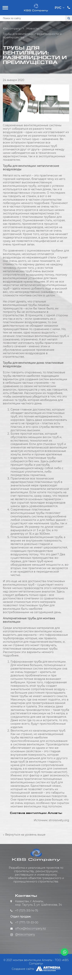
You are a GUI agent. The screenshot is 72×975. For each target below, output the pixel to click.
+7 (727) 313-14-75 (26, 910)
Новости (32, 28)
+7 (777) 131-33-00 (26, 922)
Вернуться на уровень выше (25, 834)
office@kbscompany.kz (30, 928)
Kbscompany (12, 28)
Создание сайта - (36, 969)
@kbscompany (25, 934)
